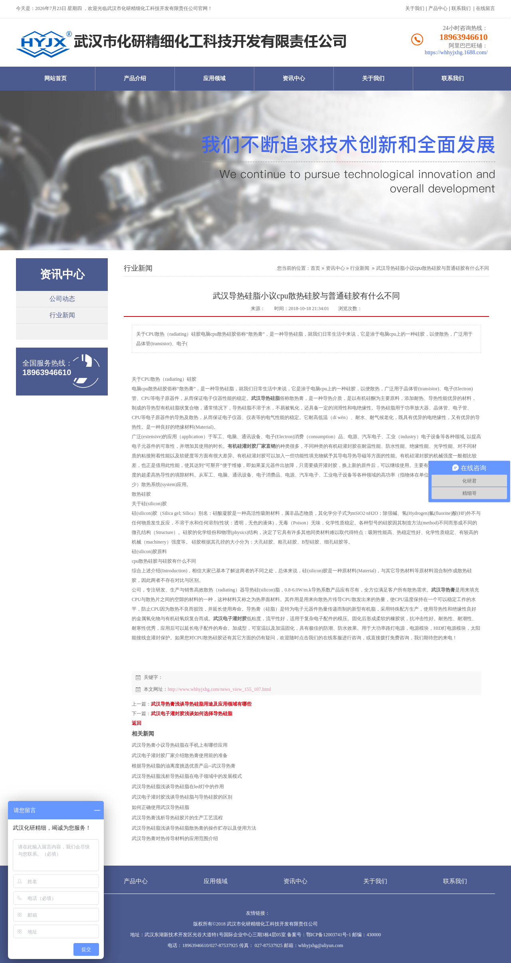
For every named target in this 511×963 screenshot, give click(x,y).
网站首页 (55, 78)
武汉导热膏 (443, 590)
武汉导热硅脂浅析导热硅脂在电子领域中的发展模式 (187, 776)
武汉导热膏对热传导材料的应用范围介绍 (175, 838)
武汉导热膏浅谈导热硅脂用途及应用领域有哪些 (201, 704)
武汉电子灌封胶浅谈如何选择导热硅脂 (191, 713)
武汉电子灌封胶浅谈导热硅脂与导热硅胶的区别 (182, 797)
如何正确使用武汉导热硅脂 (160, 807)
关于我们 (414, 8)
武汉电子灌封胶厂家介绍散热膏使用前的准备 (180, 755)
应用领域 (214, 78)
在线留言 (485, 8)
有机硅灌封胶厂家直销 (251, 446)
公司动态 (62, 298)
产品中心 (438, 8)
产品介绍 (135, 78)
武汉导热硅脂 (265, 398)
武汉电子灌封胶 (230, 618)
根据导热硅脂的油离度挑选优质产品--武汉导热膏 (184, 766)
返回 (136, 723)
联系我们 (461, 8)
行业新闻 (62, 315)
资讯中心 (294, 78)
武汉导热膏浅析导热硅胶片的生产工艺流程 (177, 818)
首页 (315, 268)
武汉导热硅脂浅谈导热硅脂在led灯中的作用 (178, 786)
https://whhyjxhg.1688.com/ (456, 52)
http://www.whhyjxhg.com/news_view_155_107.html (219, 689)
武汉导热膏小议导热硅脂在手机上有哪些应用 (180, 745)
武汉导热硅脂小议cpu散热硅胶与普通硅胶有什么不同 (432, 268)
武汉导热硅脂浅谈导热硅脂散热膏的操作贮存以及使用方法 (194, 828)
